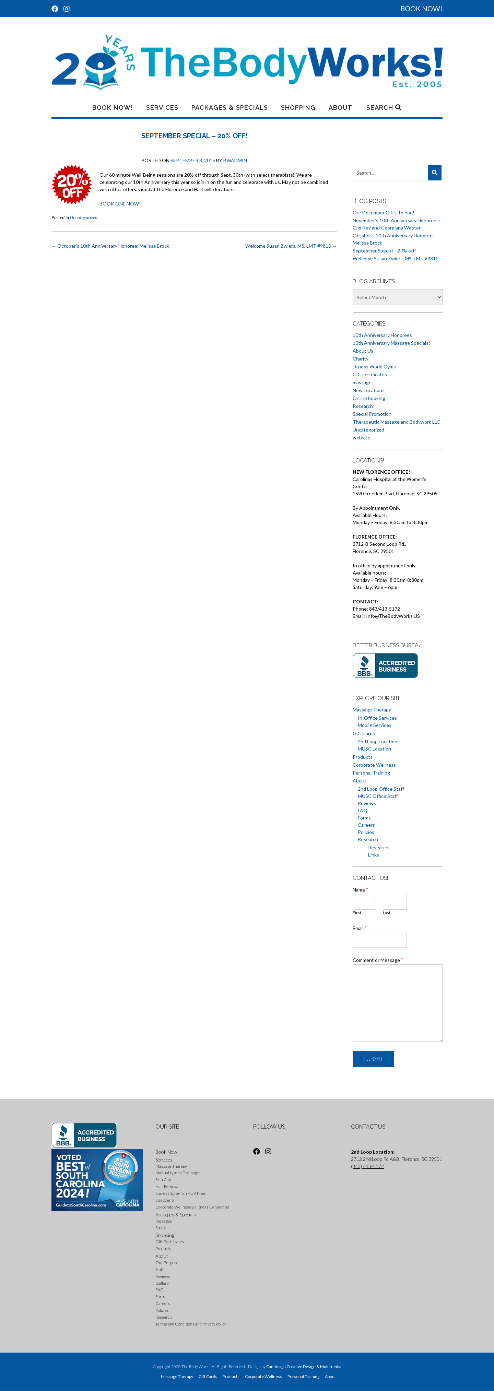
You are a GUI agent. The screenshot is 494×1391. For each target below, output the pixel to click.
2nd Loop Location (377, 741)
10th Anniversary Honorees (382, 335)
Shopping (298, 107)
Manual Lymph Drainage (177, 1172)
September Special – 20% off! (384, 251)
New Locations (369, 390)
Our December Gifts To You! (383, 212)
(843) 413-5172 (367, 1166)
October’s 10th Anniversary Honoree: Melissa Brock (110, 246)
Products (363, 757)
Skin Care (164, 1179)
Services (162, 107)
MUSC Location (374, 749)
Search (384, 107)
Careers (366, 825)
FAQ (362, 810)
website (361, 437)
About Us (363, 351)
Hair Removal (167, 1186)
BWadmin (235, 160)
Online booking (369, 398)
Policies (366, 832)
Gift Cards (364, 733)
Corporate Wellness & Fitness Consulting (192, 1207)
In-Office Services (377, 718)
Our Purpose (166, 1262)
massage (362, 382)
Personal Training (371, 773)
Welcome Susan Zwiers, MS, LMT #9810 (291, 246)
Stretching (164, 1200)
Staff (159, 1269)
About (340, 107)
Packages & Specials (229, 107)
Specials (162, 1227)
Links (373, 855)
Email (360, 928)
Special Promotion (372, 414)
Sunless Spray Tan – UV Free (180, 1193)
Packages (163, 1221)
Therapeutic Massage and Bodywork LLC (396, 422)
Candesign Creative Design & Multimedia (303, 1366)
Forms (364, 818)
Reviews (367, 803)
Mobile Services (374, 725)
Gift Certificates (169, 1241)
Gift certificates (370, 374)
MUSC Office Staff (378, 796)
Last (386, 912)
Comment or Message (378, 960)
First (357, 912)
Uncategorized (83, 217)
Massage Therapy (372, 709)
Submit (373, 1059)
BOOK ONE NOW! (120, 204)
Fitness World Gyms (374, 366)
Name (360, 889)
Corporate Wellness (374, 765)
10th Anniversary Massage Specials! (391, 343)
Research (363, 406)
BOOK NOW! (421, 8)
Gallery (162, 1283)
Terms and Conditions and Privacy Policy (190, 1324)
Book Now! (112, 107)
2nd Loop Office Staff (381, 789)
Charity (360, 359)
